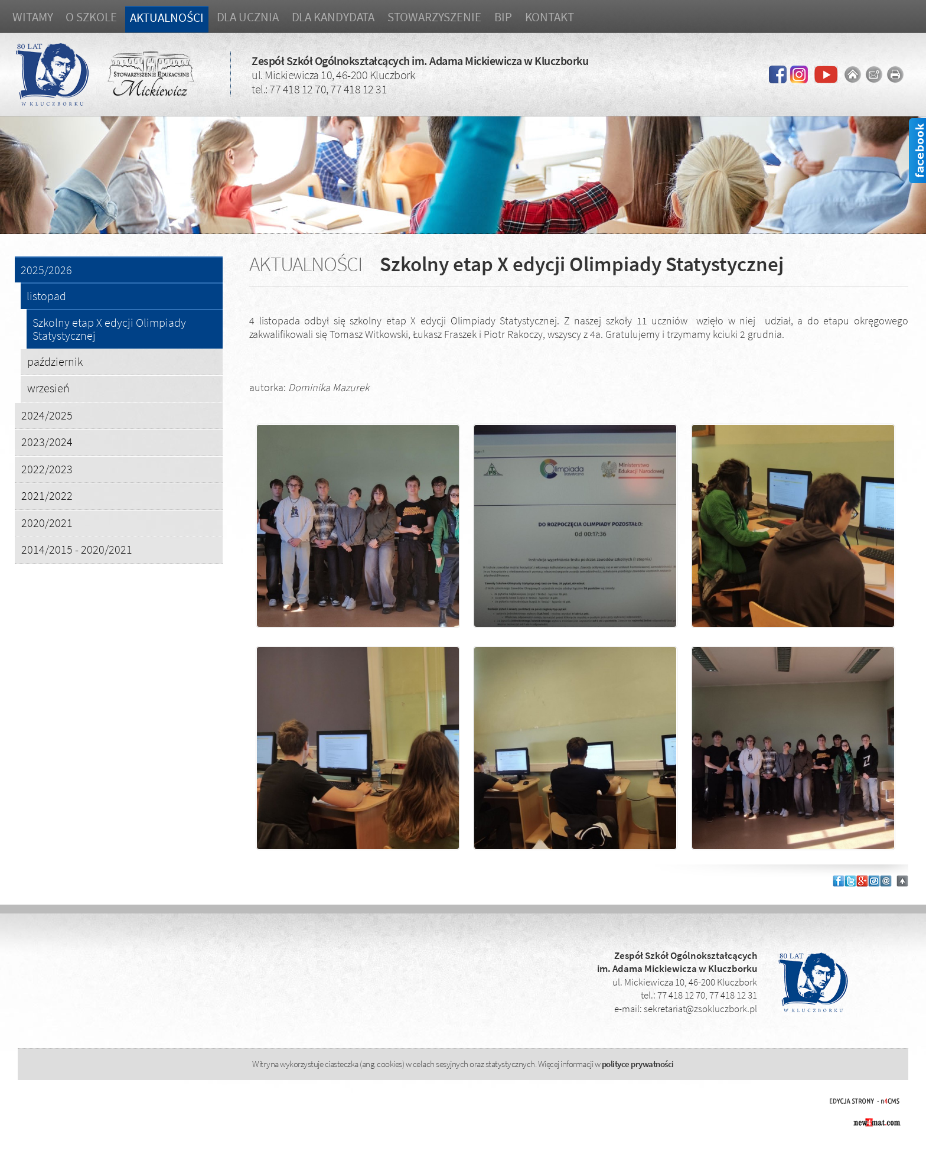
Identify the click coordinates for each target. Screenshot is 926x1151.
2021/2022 (47, 495)
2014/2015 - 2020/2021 (76, 549)
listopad (46, 296)
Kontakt (549, 17)
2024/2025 (47, 415)
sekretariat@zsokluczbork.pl (700, 1008)
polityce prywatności (638, 1063)
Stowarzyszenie (434, 17)
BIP (503, 17)
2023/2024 (47, 441)
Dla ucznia (248, 17)
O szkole (91, 17)
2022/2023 (47, 468)
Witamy (32, 17)
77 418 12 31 (358, 89)
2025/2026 (46, 270)
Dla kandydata (333, 17)
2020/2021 (47, 522)
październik (55, 361)
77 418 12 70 (297, 89)
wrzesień (48, 388)
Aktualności (167, 17)
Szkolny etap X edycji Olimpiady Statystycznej (109, 329)
